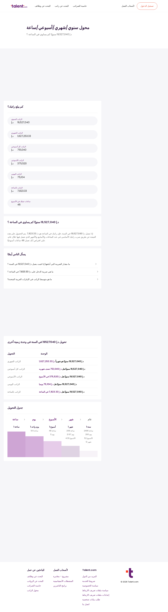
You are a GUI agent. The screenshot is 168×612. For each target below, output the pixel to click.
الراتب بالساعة (17, 187)
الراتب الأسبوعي (17, 160)
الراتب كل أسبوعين (18, 146)
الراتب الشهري (17, 133)
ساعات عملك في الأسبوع (20, 201)
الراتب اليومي (16, 174)
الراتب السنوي (16, 119)
